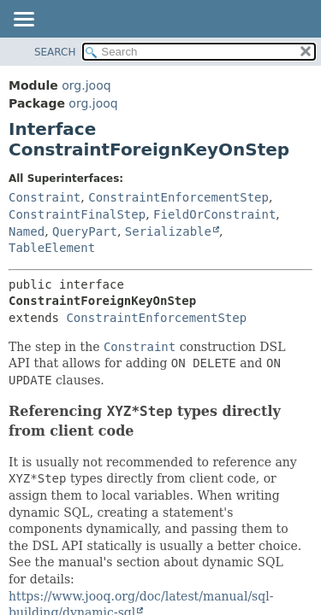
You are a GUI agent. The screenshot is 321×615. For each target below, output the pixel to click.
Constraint (44, 197)
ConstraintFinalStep (77, 214)
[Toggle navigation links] (23, 20)
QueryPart (84, 231)
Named (27, 231)
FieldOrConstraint (214, 214)
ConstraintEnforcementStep (178, 197)
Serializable (168, 231)
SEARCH (55, 52)
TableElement (52, 248)
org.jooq (86, 85)
